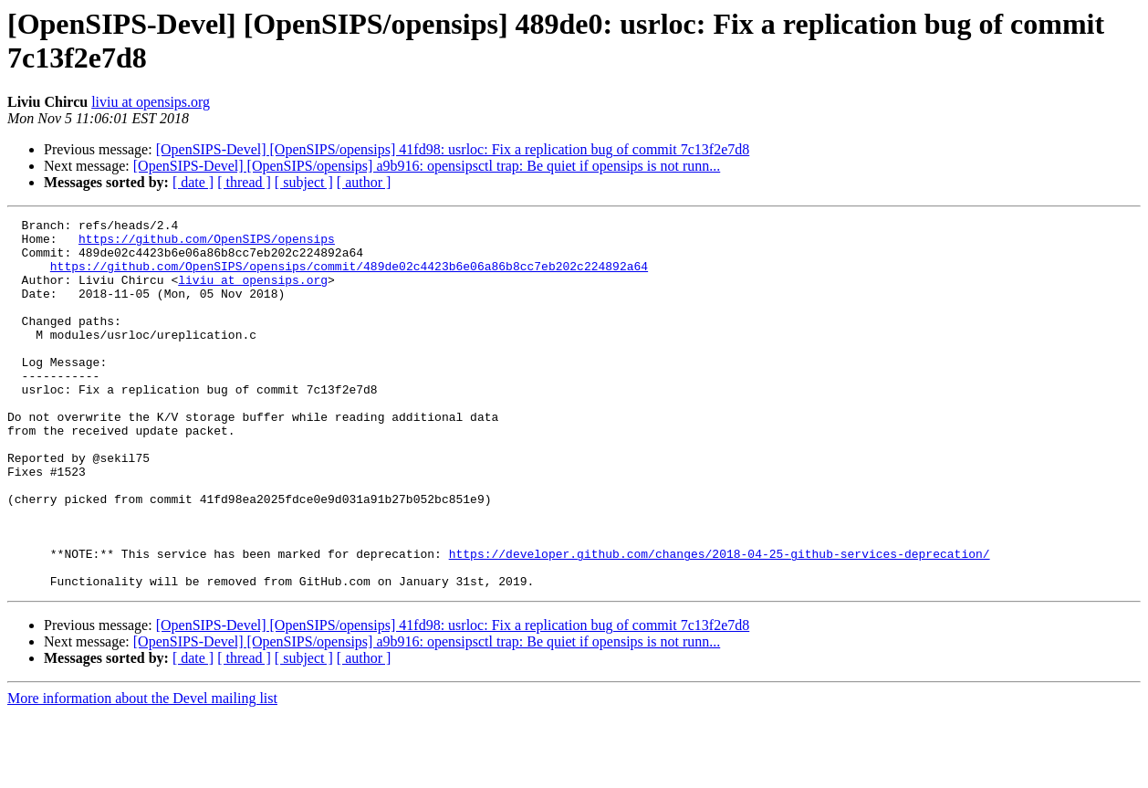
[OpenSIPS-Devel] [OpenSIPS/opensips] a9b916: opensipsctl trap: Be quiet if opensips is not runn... (427, 165)
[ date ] (193, 182)
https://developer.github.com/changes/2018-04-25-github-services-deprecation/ (719, 622)
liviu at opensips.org (150, 102)
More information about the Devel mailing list (142, 772)
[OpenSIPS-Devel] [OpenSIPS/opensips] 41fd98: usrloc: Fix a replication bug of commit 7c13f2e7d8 (453, 149)
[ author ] (364, 182)
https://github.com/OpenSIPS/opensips (206, 244)
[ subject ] (304, 182)
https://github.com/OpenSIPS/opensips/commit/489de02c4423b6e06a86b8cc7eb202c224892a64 (349, 276)
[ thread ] (244, 182)
